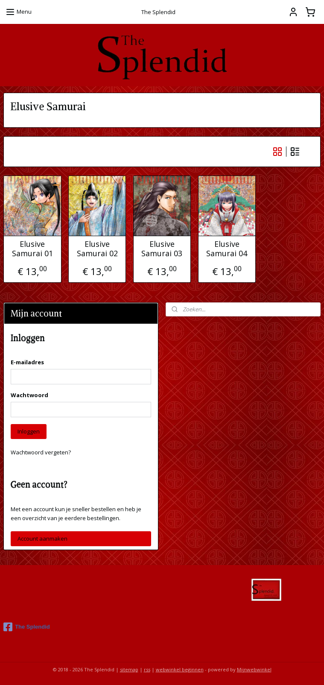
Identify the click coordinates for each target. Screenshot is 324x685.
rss (147, 669)
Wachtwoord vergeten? (41, 452)
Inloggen (29, 431)
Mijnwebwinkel (254, 669)
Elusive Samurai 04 (226, 249)
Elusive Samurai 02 (97, 249)
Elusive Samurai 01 (32, 249)
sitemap (129, 669)
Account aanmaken (42, 538)
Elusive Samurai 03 (161, 249)
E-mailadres (27, 362)
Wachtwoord (29, 395)
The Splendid (26, 627)
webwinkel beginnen (180, 669)
